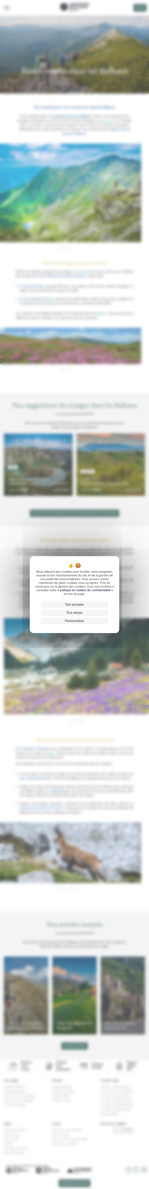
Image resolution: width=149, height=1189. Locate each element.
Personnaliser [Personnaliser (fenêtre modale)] (74, 621)
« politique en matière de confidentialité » (85, 590)
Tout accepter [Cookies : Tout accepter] (74, 604)
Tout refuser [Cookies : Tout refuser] (74, 612)
